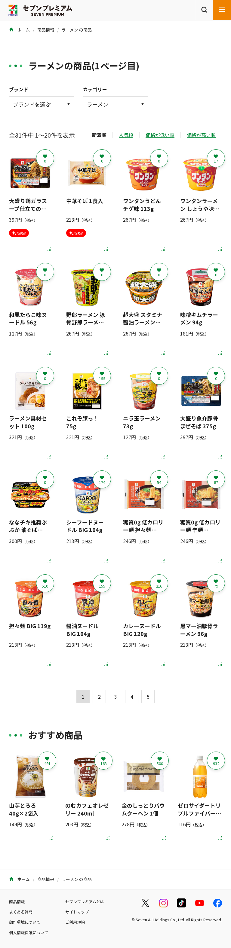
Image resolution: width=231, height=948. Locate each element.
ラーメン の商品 (77, 30)
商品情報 (45, 30)
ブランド (18, 89)
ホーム (19, 30)
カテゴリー (95, 89)
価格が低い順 (160, 134)
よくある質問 (20, 912)
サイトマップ (77, 912)
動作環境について (24, 922)
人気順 (126, 134)
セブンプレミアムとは (84, 901)
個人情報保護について (28, 932)
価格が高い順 (201, 134)
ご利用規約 (75, 922)
